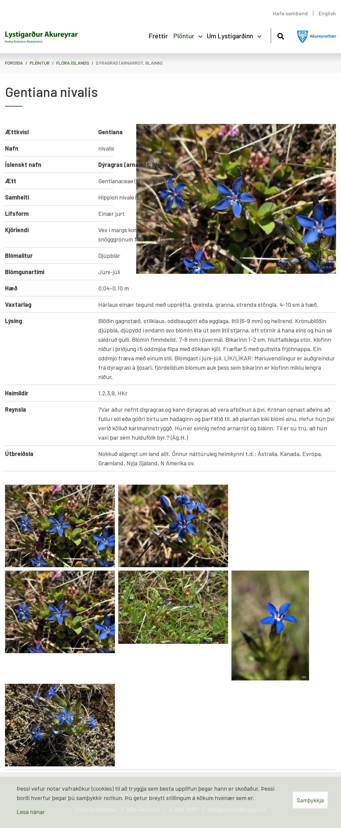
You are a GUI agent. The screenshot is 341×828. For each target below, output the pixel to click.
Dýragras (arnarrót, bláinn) (129, 63)
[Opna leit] (280, 35)
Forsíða (14, 63)
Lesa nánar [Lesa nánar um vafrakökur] (31, 811)
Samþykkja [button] (310, 800)
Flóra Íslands (72, 63)
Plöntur (40, 63)
